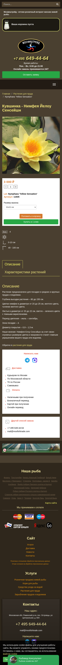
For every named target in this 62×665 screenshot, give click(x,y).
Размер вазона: (11, 203)
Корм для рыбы (30, 583)
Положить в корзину (31, 216)
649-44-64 (31, 58)
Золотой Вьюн (51, 498)
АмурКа (54, 481)
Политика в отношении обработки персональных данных (30, 561)
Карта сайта (51, 503)
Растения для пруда (23, 94)
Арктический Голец (22, 488)
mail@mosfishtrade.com (18, 431)
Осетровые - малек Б (41, 481)
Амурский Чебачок (38, 488)
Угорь (13, 498)
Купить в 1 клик (31, 222)
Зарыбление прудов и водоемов (30, 594)
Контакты (30, 556)
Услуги (30, 544)
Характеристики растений (25, 272)
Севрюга (6, 498)
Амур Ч (20, 498)
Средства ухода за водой (30, 587)
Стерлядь (27, 481)
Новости (30, 552)
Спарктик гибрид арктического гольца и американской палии (30, 495)
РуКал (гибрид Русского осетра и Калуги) (30, 491)
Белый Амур (51, 478)
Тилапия (27, 498)
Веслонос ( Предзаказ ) (12, 481)
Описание (12, 264)
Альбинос (12, 484)
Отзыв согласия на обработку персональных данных (30, 564)
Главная (6, 94)
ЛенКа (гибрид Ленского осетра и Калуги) (34, 484)
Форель (7, 478)
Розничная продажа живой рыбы (30, 579)
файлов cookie (10, 654)
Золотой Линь (38, 498)
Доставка (30, 548)
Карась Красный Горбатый (34, 478)
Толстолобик (16, 478)
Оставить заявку (31, 74)
